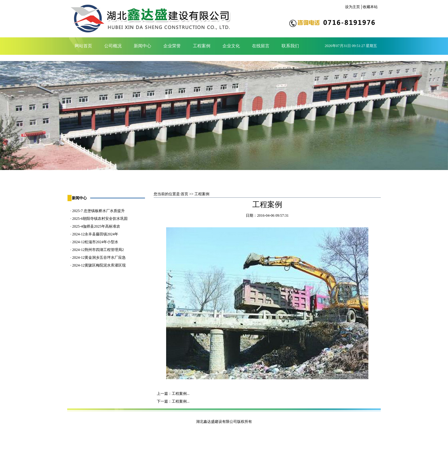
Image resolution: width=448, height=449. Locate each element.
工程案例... (180, 393)
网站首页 (83, 46)
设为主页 (352, 7)
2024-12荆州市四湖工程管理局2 (98, 250)
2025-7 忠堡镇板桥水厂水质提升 (98, 211)
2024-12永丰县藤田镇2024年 (95, 234)
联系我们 (290, 46)
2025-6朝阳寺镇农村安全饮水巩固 (100, 218)
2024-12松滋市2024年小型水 (95, 242)
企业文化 (231, 46)
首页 (184, 194)
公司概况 (113, 46)
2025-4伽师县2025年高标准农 (96, 226)
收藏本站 (370, 7)
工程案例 (201, 46)
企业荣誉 (172, 46)
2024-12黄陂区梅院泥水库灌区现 (99, 265)
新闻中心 (142, 46)
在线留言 (260, 46)
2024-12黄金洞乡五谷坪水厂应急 (99, 257)
